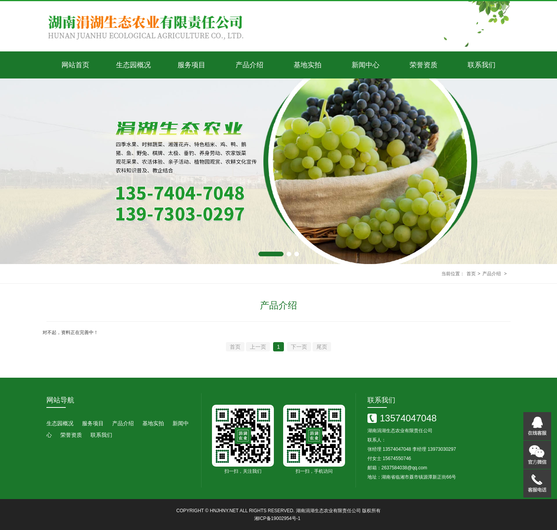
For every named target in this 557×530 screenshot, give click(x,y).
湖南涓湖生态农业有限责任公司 (328, 510)
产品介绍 (249, 65)
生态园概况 (133, 65)
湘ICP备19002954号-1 (277, 518)
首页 (471, 273)
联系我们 (481, 65)
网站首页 (75, 65)
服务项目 (191, 65)
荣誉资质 (423, 65)
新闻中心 (365, 65)
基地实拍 (307, 65)
